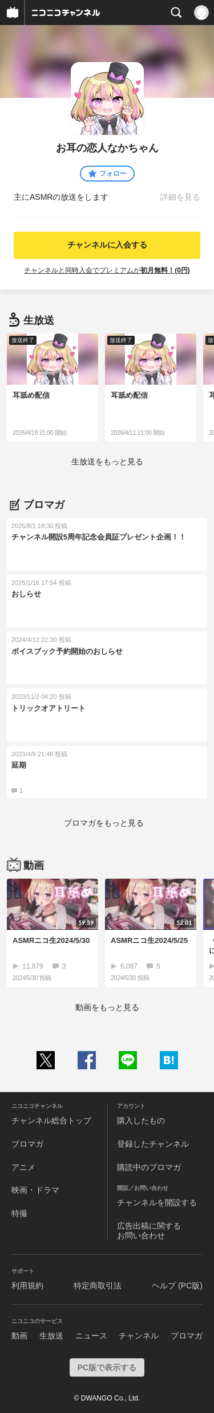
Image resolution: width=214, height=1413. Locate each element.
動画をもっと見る (107, 1007)
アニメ (23, 1167)
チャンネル (139, 1335)
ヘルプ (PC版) (177, 1285)
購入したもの (141, 1120)
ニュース (91, 1335)
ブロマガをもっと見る (104, 822)
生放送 (51, 1335)
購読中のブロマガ (149, 1167)
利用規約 (27, 1285)
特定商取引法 (98, 1285)
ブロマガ (27, 1143)
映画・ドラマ (35, 1189)
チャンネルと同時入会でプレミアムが (107, 270)
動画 (19, 1335)
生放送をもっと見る (107, 461)
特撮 (19, 1213)
